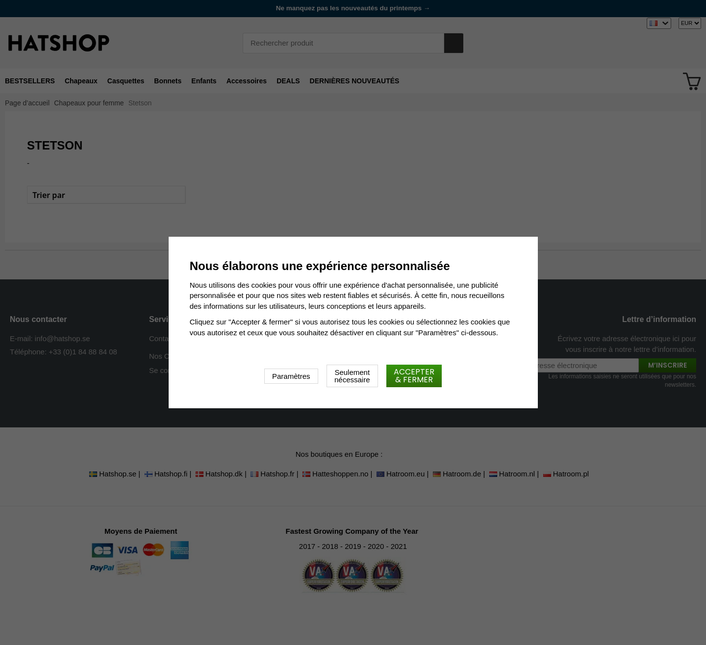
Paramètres (291, 376)
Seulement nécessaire (352, 376)
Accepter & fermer (414, 375)
